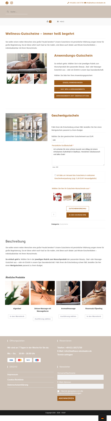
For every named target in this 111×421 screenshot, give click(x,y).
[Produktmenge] (54, 214)
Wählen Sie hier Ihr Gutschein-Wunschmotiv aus (71, 189)
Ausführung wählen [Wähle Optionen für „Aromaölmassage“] (68, 316)
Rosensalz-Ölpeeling (93, 309)
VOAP (63, 413)
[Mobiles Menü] (61, 21)
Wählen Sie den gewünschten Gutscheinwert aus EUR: (73, 136)
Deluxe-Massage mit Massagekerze (42, 310)
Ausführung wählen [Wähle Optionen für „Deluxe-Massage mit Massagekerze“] (43, 319)
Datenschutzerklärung (17, 385)
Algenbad (17, 309)
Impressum (12, 375)
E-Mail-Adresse (64, 382)
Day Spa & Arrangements (73, 89)
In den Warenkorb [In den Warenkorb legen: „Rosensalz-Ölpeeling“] (94, 316)
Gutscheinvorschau (77, 209)
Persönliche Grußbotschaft (63, 146)
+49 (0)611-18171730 (75, 3)
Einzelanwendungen (73, 83)
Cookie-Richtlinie (15, 380)
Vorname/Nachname (66, 373)
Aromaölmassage (68, 309)
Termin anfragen (65, 355)
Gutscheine (64, 224)
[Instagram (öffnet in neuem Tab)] (11, 3)
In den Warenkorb (77, 215)
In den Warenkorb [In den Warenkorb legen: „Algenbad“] (17, 316)
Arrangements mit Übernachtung (72, 96)
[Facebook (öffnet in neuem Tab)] (7, 3)
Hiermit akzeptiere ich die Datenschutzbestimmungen (70, 392)
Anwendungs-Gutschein (73, 55)
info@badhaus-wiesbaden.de (94, 3)
